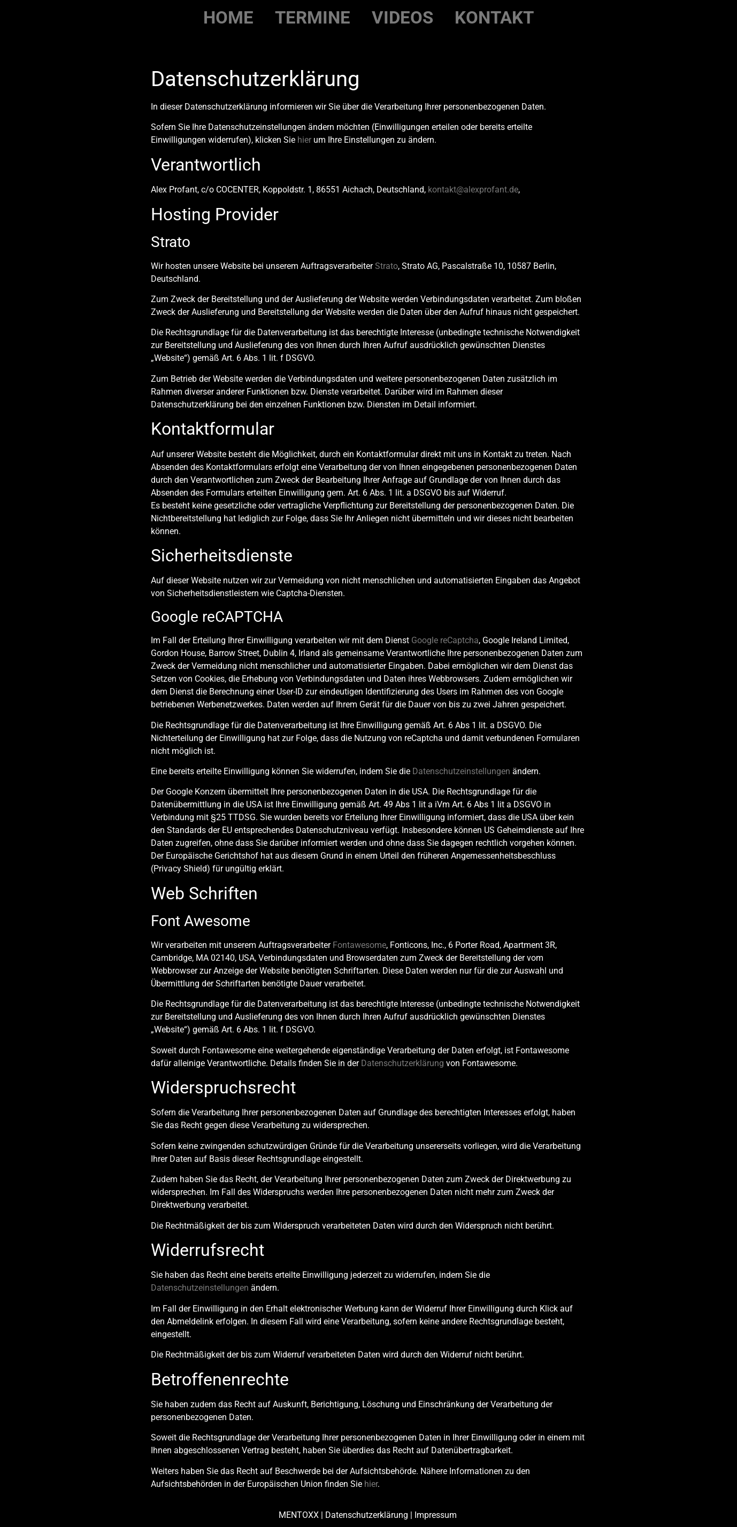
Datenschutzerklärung (402, 1063)
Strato (386, 266)
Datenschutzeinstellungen (461, 771)
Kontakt (494, 17)
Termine (312, 17)
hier (304, 140)
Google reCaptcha (445, 640)
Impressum (436, 1515)
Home (228, 17)
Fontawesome (359, 945)
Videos (402, 17)
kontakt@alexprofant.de (473, 189)
